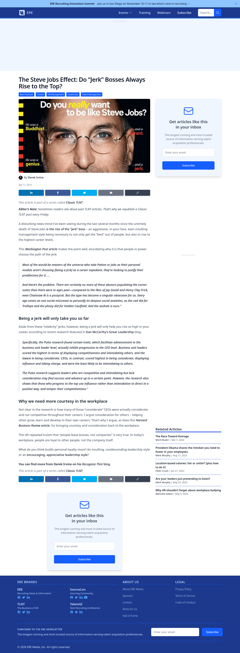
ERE (20, 589)
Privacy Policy (183, 589)
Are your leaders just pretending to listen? (183, 479)
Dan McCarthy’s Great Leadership (110, 332)
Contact (127, 602)
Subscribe (84, 559)
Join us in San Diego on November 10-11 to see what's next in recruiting (120, 3)
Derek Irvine (36, 177)
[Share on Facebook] (57, 193)
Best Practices (26, 94)
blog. (96, 464)
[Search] (217, 12)
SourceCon (78, 589)
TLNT (21, 604)
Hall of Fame (130, 616)
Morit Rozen (162, 439)
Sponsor (128, 596)
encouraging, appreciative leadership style (57, 455)
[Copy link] (137, 193)
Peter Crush (162, 470)
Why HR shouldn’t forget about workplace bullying (188, 490)
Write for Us (130, 609)
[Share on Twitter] (84, 193)
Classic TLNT (74, 202)
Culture (40, 94)
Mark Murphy (163, 455)
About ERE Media (133, 589)
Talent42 (76, 604)
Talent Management (91, 94)
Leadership (73, 94)
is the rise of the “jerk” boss (65, 229)
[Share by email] (111, 193)
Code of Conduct (185, 602)
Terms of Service (185, 596)
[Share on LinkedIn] (31, 193)
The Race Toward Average (172, 436)
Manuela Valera (164, 493)
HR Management (56, 94)
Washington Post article (41, 249)
